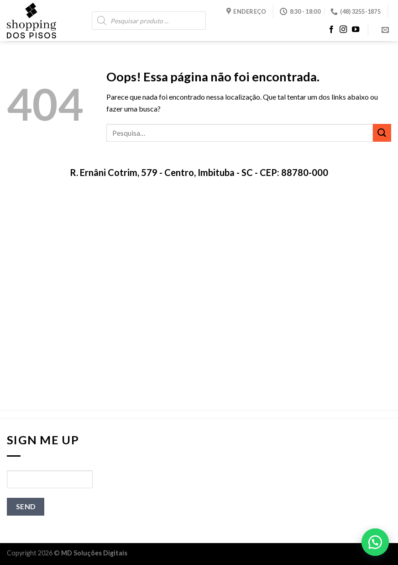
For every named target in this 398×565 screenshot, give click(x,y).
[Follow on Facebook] (331, 30)
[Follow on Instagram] (343, 30)
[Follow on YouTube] (355, 30)
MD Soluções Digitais (94, 553)
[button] (375, 542)
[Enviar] (382, 133)
